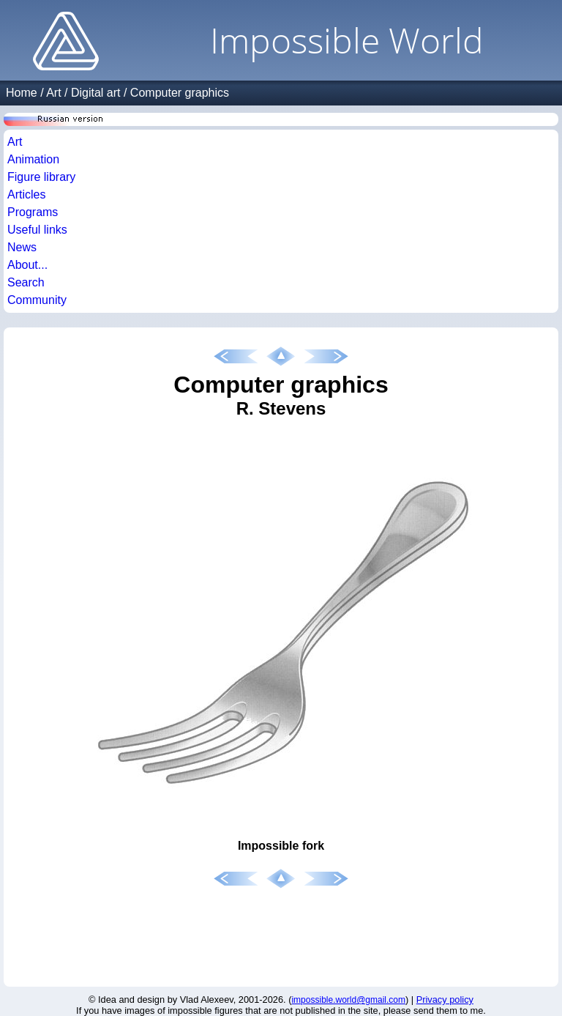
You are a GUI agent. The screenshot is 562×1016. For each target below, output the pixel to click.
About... (27, 265)
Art (53, 92)
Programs (32, 212)
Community (37, 300)
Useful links (37, 229)
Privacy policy (444, 999)
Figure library (41, 177)
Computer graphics (179, 92)
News (22, 247)
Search (26, 282)
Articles (26, 194)
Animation (33, 159)
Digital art (96, 92)
